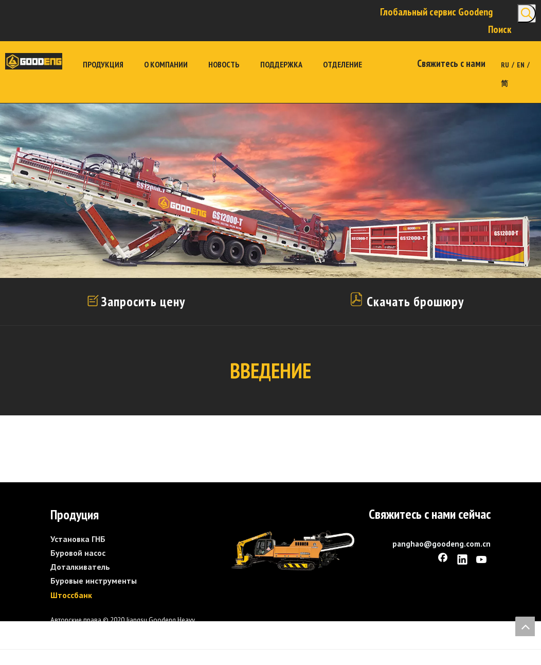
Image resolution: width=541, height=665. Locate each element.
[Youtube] (482, 560)
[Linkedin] (462, 560)
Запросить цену (143, 301)
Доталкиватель (80, 567)
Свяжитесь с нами (451, 63)
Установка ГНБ (77, 539)
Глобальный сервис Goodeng (436, 12)
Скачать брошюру (406, 301)
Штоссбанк (71, 595)
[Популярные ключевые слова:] (526, 13)
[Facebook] (443, 560)
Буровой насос (77, 553)
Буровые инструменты (93, 580)
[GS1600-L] (292, 550)
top (525, 626)
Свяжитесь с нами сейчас (430, 513)
